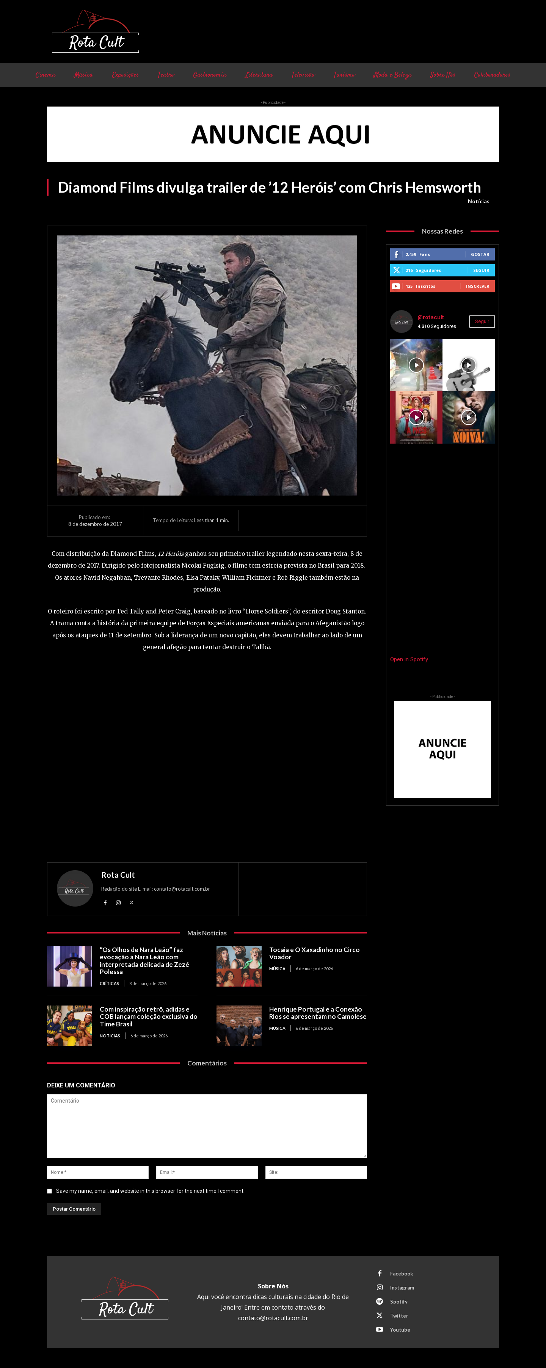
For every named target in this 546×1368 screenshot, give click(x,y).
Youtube (400, 1330)
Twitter (399, 1316)
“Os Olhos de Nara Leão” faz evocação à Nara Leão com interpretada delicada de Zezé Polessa (144, 961)
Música (277, 968)
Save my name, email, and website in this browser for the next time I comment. (150, 1191)
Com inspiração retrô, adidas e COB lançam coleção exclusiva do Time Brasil (149, 1016)
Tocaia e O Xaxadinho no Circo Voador (314, 953)
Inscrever (478, 286)
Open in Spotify (409, 659)
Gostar (480, 254)
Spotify (399, 1302)
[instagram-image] (416, 365)
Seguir (481, 270)
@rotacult (430, 317)
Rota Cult (118, 874)
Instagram (402, 1288)
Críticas (109, 983)
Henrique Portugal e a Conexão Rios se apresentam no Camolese (318, 1013)
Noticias (110, 1035)
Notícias (479, 201)
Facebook (401, 1274)
